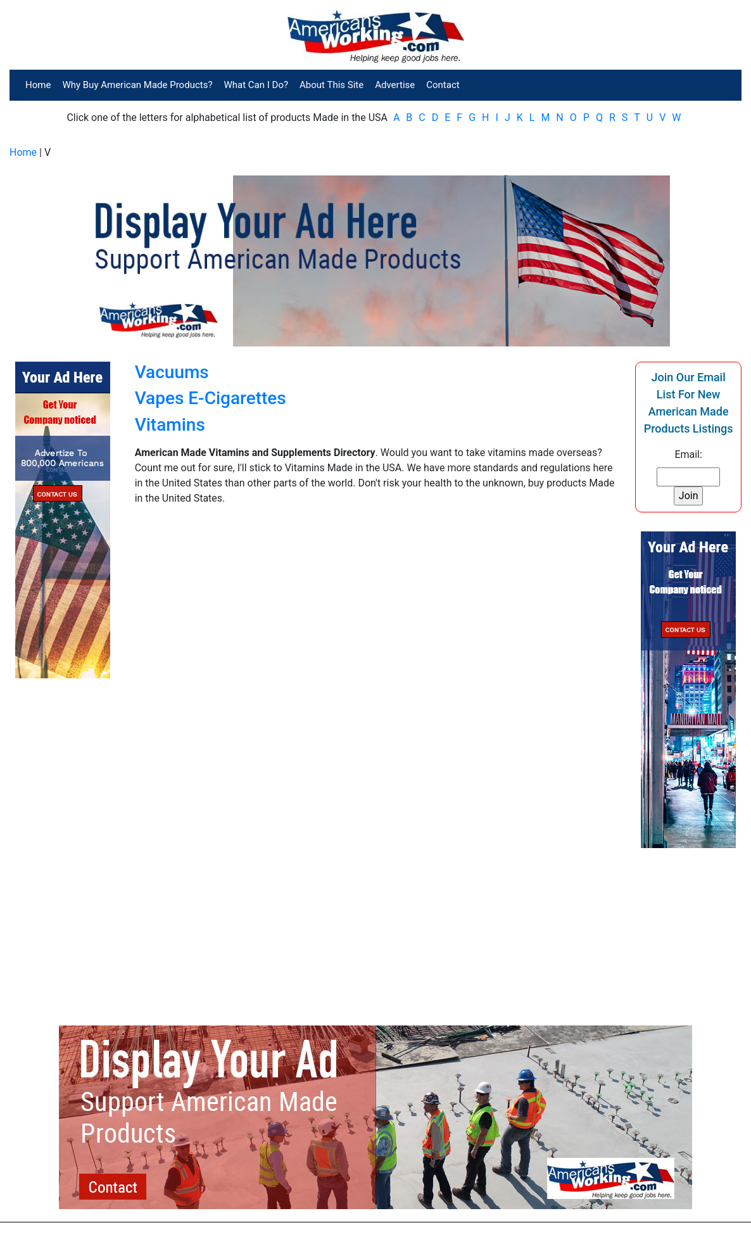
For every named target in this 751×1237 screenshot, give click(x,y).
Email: (688, 454)
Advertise (395, 85)
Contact (442, 85)
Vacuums (172, 372)
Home (38, 85)
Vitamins (170, 424)
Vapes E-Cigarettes (210, 398)
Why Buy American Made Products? (137, 85)
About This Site (331, 85)
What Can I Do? (256, 85)
